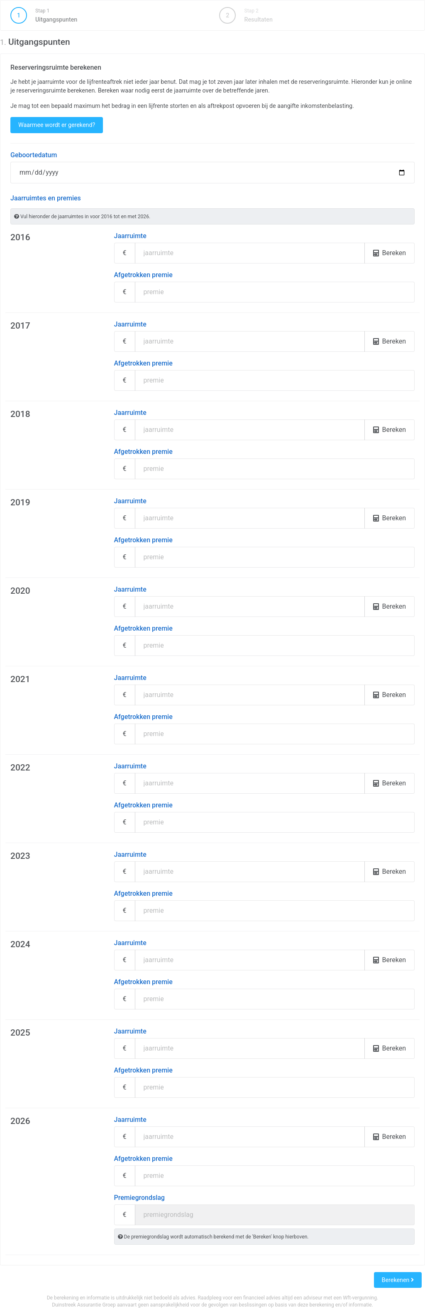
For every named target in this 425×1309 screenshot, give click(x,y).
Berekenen (398, 1280)
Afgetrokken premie (143, 275)
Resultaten (245, 15)
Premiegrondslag (139, 1198)
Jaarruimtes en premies (45, 198)
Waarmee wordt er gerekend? (56, 125)
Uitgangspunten (107, 15)
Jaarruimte (130, 236)
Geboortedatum (33, 155)
